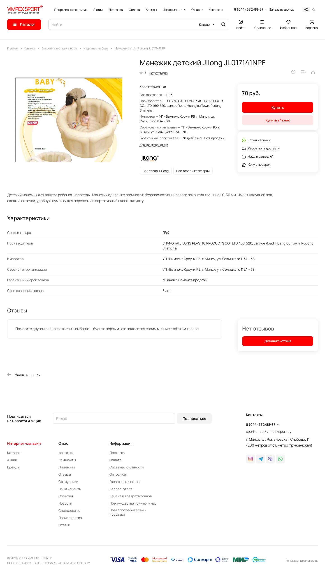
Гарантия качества (124, 481)
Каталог (13, 452)
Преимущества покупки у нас (132, 503)
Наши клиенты (69, 489)
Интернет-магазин (24, 443)
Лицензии (66, 467)
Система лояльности (126, 467)
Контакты (66, 452)
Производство (70, 517)
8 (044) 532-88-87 (248, 9)
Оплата (115, 460)
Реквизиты (67, 460)
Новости (65, 503)
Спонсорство (69, 510)
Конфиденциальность (302, 560)
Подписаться (194, 418)
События (65, 496)
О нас (63, 443)
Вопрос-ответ (120, 489)
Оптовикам (118, 474)
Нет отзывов (158, 73)
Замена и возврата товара (130, 496)
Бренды (13, 467)
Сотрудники (68, 481)
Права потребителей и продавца (127, 512)
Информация (120, 443)
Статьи (64, 525)
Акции (12, 460)
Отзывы (64, 474)
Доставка (117, 452)
